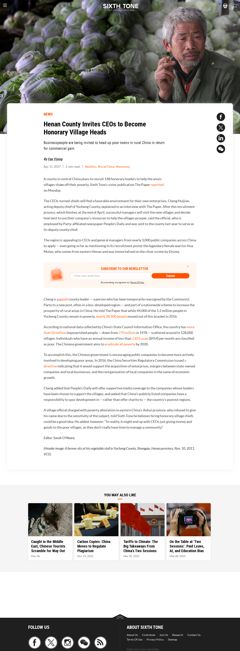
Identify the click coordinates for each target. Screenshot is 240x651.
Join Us (163, 634)
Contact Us (194, 634)
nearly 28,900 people (111, 316)
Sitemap (172, 639)
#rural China (106, 166)
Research (177, 634)
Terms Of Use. (137, 282)
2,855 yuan (140, 338)
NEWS (48, 114)
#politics (90, 166)
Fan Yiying (55, 159)
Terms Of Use (134, 639)
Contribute (148, 634)
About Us (132, 634)
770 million (127, 333)
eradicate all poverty (120, 344)
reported (157, 185)
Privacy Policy (155, 639)
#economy (123, 166)
